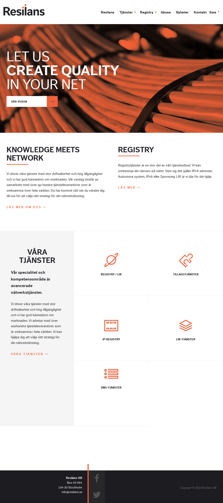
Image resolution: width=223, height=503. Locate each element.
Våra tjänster (28, 354)
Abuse (166, 12)
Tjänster (126, 12)
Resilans (107, 12)
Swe (212, 12)
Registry (146, 12)
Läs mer (127, 187)
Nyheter (182, 12)
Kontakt (200, 12)
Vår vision (34, 101)
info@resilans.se (72, 492)
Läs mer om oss (25, 207)
